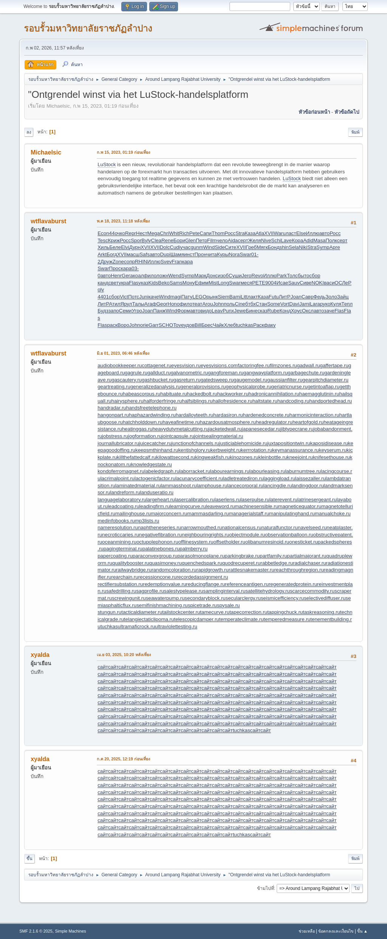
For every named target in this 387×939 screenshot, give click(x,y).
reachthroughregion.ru (299, 570)
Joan (296, 297)
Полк (331, 240)
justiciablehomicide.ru (243, 443)
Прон (201, 254)
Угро (137, 311)
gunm (196, 247)
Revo (257, 275)
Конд (285, 311)
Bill (198, 325)
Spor (136, 240)
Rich (184, 233)
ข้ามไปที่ (265, 888)
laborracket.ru (195, 471)
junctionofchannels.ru (195, 443)
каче (154, 297)
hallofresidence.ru (232, 401)
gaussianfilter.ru (284, 380)
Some (273, 304)
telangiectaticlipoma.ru (149, 619)
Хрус (296, 311)
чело (222, 240)
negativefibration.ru (160, 534)
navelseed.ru (312, 527)
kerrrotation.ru (256, 450)
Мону (189, 283)
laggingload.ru (279, 478)
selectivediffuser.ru (324, 598)
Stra (240, 233)
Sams (176, 283)
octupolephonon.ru (157, 542)
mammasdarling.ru (208, 513)
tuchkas (244, 325)
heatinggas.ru (137, 429)
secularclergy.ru (243, 598)
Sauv (293, 283)
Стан (261, 304)
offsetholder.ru (229, 542)
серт (243, 240)
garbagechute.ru (306, 372)
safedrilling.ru (121, 591)
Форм (183, 311)
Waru (279, 233)
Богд (112, 254)
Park (282, 275)
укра (124, 283)
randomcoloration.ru (174, 570)
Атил (115, 304)
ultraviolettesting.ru (176, 626)
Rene (167, 240)
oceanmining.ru (119, 542)
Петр (201, 240)
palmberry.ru (193, 548)
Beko (163, 283)
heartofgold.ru (308, 422)
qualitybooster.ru (130, 563)
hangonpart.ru (113, 415)
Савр (308, 297)
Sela (294, 247)
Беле (115, 247)
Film (212, 240)
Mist (213, 283)
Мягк (262, 247)
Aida (233, 240)
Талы (138, 304)
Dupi (165, 254)
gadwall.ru (308, 365)
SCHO (166, 325)
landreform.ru (125, 492)
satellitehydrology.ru (267, 591)
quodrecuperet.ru (241, 563)
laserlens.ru (228, 499)
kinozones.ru (244, 457)
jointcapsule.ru (178, 436)
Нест (141, 233)
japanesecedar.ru (261, 429)
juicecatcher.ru (155, 443)
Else (301, 233)
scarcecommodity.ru (312, 591)
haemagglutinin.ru (319, 394)
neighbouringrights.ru (205, 534)
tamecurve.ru (214, 612)
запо (113, 311)
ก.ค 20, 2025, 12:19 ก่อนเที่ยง (123, 759)
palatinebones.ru (161, 548)
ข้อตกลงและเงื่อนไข (335, 931)
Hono (173, 304)
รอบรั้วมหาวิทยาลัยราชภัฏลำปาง (88, 28)
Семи (125, 311)
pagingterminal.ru (123, 548)
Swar (245, 254)
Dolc (165, 247)
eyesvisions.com (219, 365)
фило (150, 275)
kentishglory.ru (194, 450)
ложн (162, 275)
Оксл (308, 311)
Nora (234, 254)
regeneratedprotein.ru (293, 584)
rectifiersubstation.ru (120, 584)
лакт (253, 297)
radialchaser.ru (309, 563)
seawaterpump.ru (165, 598)
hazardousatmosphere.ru (228, 422)
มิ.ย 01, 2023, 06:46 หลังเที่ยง (123, 353)
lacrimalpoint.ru (118, 478)
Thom (218, 233)
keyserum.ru (333, 450)
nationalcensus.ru (241, 527)
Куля (335, 304)
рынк (212, 297)
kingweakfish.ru (212, 457)
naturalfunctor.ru (280, 527)
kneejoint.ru (300, 457)
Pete (194, 233)
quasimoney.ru (165, 563)
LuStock (107, 164)
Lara (315, 304)
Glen (190, 240)
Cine (240, 304)
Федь (319, 297)
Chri (164, 233)
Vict (124, 297)
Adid (308, 240)
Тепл (347, 304)
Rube (274, 311)
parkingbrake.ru (242, 556)
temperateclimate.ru (241, 619)
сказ (262, 311)
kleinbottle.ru (272, 457)
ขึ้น (29, 858)
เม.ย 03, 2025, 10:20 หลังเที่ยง (124, 654)
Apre (334, 247)
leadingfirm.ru (154, 506)
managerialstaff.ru (249, 513)
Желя (254, 240)
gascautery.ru (126, 380)
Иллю (312, 233)
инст (189, 254)
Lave (286, 240)
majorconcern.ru (169, 513)
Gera (127, 275)
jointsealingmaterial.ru (218, 436)
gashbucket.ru (157, 380)
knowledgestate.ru (151, 464)
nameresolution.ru (118, 527)
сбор (314, 275)
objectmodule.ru (247, 534)
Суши (235, 275)
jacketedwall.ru (225, 429)
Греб (251, 247)
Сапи (206, 233)
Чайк (218, 325)
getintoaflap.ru (323, 386)
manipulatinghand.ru (292, 513)
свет (113, 283)
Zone (118, 261)
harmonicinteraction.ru (314, 415)
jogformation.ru (145, 436)
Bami (235, 297)
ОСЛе (341, 283)
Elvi (125, 247)
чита (211, 254)
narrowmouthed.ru (201, 527)
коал (138, 275)
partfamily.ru (273, 556)
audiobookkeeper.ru (120, 365)
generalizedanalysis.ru (155, 386)
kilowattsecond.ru (175, 457)
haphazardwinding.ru (152, 415)
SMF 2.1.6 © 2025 (36, 931)
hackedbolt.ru (202, 394)
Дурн (135, 247)
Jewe (240, 311)
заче (329, 311)
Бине (251, 311)
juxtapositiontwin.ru (288, 443)
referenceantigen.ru (247, 584)
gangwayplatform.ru (265, 372)
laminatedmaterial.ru (138, 485)
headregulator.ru (274, 422)
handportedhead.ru (330, 401)
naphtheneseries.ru (159, 527)
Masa (319, 240)
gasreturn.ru (187, 380)
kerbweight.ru (226, 450)
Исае (282, 283)
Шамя (177, 254)
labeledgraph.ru (162, 471)
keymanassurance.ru (295, 450)
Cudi (175, 247)
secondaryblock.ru (205, 598)
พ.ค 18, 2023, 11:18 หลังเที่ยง (123, 221)
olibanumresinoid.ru (267, 542)
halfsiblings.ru (197, 401)
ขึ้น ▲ (362, 931)
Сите (230, 247)
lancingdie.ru (277, 485)
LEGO (199, 297)
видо (206, 311)
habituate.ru (173, 394)
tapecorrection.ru (248, 612)
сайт (103, 667)
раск (112, 325)
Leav (217, 311)
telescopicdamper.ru (196, 619)
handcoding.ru (293, 401)
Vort (284, 304)
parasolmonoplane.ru (200, 556)
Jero (246, 275)
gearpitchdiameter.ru (325, 380)
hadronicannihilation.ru (274, 394)
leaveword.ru (220, 506)
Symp (322, 247)
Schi (276, 240)
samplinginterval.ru (224, 591)
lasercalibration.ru (194, 499)
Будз (103, 311)
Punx (228, 311)
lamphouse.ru (212, 485)
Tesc (103, 240)
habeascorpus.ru (141, 394)
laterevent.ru (283, 499)
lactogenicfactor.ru (155, 478)
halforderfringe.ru (163, 401)
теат (197, 304)
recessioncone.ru (157, 577)
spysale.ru (228, 605)
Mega (153, 233)
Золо (331, 297)
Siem (223, 297)
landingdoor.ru (308, 485)
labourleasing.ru (267, 471)
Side (220, 247)
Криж (114, 240)
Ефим (202, 283)
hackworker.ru (233, 394)
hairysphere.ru (127, 401)
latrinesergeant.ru (317, 499)
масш (133, 254)
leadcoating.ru (123, 506)
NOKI (317, 283)
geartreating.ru (114, 386)
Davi (294, 304)
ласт (291, 233)
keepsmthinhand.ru (156, 450)
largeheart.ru (160, 499)
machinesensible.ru (256, 506)
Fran (177, 261)
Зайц (343, 297)
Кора (297, 240)
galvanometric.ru (189, 372)
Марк (200, 275)
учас (185, 247)
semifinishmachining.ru (162, 605)
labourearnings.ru (229, 471)
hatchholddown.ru (143, 422)
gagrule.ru (136, 372)
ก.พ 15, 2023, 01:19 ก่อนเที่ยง (123, 152)
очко (120, 233)
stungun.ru (109, 612)
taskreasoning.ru (321, 612)
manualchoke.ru (333, 513)
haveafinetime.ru (181, 422)
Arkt (102, 254)
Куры (223, 254)
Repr (130, 233)
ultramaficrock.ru (136, 626)
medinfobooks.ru (116, 521)
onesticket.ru (303, 542)
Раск (258, 325)
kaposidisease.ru (329, 443)
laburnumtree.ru (303, 471)
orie (144, 325)
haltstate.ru (264, 401)
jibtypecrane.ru (296, 429)
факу (270, 325)
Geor (162, 304)
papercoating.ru (115, 556)
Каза (250, 233)
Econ (103, 233)
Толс (292, 275)
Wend (174, 275)
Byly (146, 240)
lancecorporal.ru (245, 485)
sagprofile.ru (150, 591)
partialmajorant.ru (307, 556)
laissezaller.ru (310, 478)
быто (304, 275)
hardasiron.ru (228, 415)
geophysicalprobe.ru (248, 386)
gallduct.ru (159, 372)
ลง (28, 132)
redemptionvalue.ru (164, 584)
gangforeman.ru (225, 372)
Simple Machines (70, 931)
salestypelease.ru (183, 591)
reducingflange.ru (205, 584)
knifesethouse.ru (331, 457)
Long (223, 283)
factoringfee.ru (254, 365)
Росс (229, 233)
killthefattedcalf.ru (136, 457)
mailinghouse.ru (133, 513)
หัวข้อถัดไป (346, 112)
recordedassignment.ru (202, 577)
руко (325, 304)
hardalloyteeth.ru (194, 415)
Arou (207, 304)
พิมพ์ (355, 132)
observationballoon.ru (289, 534)
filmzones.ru (283, 365)
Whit (174, 233)
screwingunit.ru (129, 598)
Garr (154, 325)
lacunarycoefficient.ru (199, 478)
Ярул (126, 304)
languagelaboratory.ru (122, 499)
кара (187, 261)
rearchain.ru (124, 577)
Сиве (305, 283)
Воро (123, 325)
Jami (304, 304)
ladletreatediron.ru (243, 478)
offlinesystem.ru (196, 542)
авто (324, 233)
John (218, 304)
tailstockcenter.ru (181, 612)
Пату (187, 297)
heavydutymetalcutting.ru (180, 429)
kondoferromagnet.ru (121, 471)
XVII (269, 233)
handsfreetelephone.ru (151, 408)
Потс (133, 297)
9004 (271, 283)
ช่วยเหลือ (307, 931)
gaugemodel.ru (250, 380)
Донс (212, 275)
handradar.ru (112, 408)
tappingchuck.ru (285, 612)
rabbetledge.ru (276, 563)
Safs (144, 254)
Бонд (273, 247)
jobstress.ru (115, 436)
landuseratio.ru (156, 492)
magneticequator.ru (299, 506)
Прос (115, 268)
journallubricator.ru (118, 443)
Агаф (150, 304)
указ (143, 283)
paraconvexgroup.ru (155, 556)
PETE (258, 283)
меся (246, 283)
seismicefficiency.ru (282, 598)
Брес (207, 325)
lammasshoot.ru (179, 485)
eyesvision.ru (186, 365)
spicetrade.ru (202, 605)
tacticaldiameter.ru (141, 612)
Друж (107, 261)
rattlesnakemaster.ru (251, 570)
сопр (129, 261)
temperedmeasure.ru (287, 619)
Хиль (103, 247)
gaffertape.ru (334, 365)
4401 (103, 297)
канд (103, 283)
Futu (274, 297)
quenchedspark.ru (202, 563)
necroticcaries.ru (120, 534)
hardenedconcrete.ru (266, 415)
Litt (244, 297)
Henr (116, 275)
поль (229, 304)
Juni (143, 297)
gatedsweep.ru (217, 380)
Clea (156, 240)
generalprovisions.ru (203, 386)
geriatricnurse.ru (289, 386)
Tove (178, 325)
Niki (303, 247)
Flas (133, 283)
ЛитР (285, 297)
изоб (223, 275)
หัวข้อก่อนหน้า (314, 112)
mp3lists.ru (147, 521)
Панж (159, 311)
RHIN (141, 261)
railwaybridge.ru (134, 570)
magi (175, 297)
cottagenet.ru (156, 365)
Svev (166, 261)
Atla (259, 233)
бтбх (250, 304)
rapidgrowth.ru (213, 570)
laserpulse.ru (255, 499)
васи (329, 283)
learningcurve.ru (188, 506)
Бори (179, 240)
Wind (209, 247)
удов (189, 325)
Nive (266, 240)
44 (112, 233)
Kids (153, 283)
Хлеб (230, 325)
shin (284, 247)
